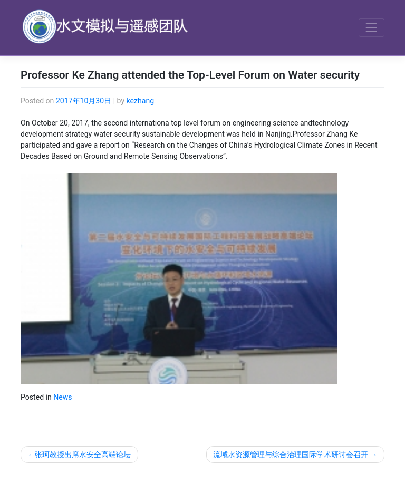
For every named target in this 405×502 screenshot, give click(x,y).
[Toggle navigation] (371, 27)
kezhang (141, 100)
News (62, 397)
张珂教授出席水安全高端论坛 (83, 454)
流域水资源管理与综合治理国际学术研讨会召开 (290, 454)
